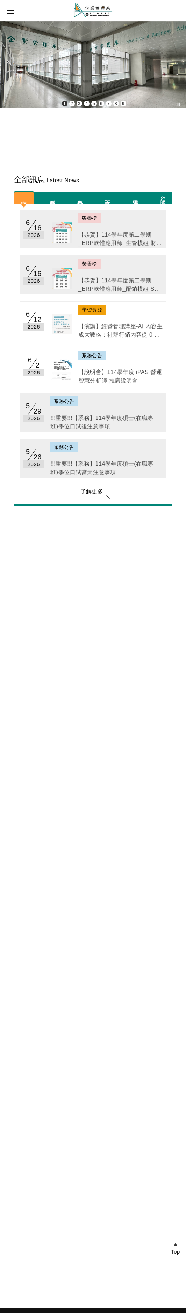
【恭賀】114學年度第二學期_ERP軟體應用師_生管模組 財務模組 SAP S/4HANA (120, 242)
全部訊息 (24, 196)
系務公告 (53, 196)
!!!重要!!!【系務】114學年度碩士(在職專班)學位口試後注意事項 (101, 425)
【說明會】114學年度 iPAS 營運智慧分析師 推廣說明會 (120, 379)
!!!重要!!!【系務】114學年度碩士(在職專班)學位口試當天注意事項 (101, 471)
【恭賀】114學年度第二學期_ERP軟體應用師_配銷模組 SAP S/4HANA (120, 288)
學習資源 (135, 196)
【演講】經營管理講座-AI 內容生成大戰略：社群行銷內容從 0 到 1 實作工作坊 (120, 334)
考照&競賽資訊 (163, 198)
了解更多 (91, 491)
